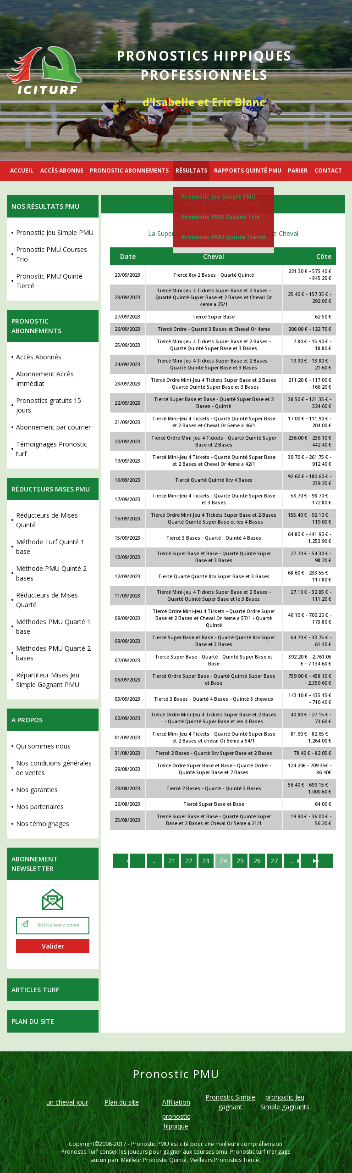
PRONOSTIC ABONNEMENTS (129, 170)
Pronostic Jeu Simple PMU (219, 197)
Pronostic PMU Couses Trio (221, 217)
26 (258, 860)
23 (205, 860)
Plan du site (32, 1021)
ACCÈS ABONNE (61, 170)
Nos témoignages (42, 823)
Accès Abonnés (38, 356)
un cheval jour (67, 1102)
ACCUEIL (21, 170)
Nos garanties (37, 789)
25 (240, 860)
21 (171, 860)
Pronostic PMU (150, 1144)
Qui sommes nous (43, 746)
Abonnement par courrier (53, 427)
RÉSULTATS (191, 170)
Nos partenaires (40, 806)
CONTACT (328, 170)
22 (188, 860)
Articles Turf (35, 989)
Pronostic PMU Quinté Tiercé (224, 237)
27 (275, 860)
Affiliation (176, 1102)
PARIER (298, 170)
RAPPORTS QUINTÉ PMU (247, 170)
